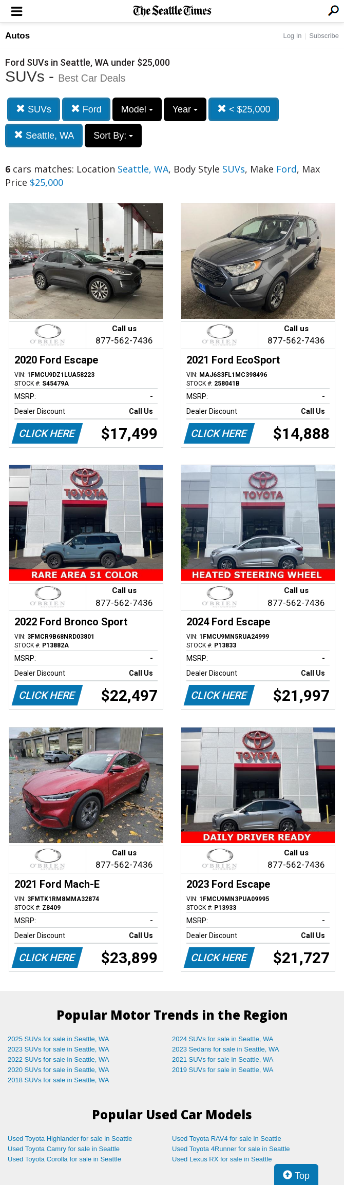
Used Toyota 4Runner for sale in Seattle (231, 1149)
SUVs (33, 109)
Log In (292, 36)
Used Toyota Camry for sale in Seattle (64, 1149)
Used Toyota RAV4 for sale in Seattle (226, 1138)
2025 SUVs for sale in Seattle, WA (58, 1039)
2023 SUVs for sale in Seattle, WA (58, 1049)
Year (185, 109)
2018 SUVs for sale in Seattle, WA (58, 1080)
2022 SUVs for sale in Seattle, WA (58, 1059)
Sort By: (113, 135)
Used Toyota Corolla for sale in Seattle (64, 1159)
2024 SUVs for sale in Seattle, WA (223, 1039)
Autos (17, 36)
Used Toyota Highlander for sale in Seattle (70, 1138)
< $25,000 (244, 109)
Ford (86, 109)
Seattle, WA (44, 135)
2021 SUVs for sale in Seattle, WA (223, 1059)
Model (137, 109)
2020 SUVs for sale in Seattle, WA (58, 1070)
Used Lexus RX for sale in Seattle (222, 1159)
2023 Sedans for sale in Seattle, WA (225, 1049)
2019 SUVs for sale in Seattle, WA (223, 1070)
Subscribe (324, 36)
